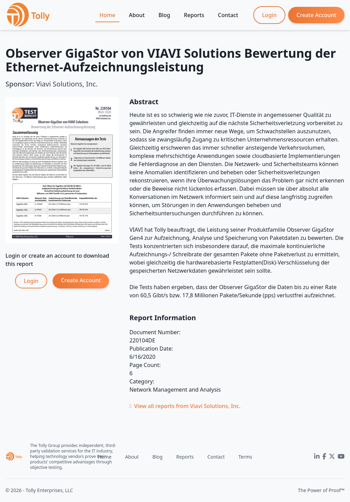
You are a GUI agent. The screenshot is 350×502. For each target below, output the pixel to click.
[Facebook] (324, 456)
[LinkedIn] (317, 456)
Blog (164, 15)
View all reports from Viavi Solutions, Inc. (185, 406)
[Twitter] (332, 456)
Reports (194, 15)
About (137, 15)
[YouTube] (341, 456)
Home (107, 15)
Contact (228, 15)
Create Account (316, 15)
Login (269, 15)
